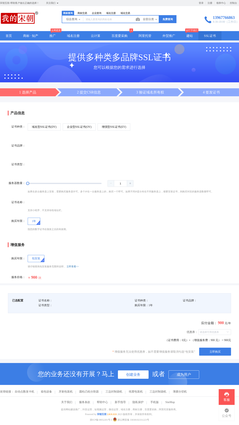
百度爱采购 (119, 35)
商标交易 (82, 13)
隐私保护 (138, 402)
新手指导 (120, 402)
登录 (201, 3)
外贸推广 (169, 35)
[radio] (44, 127)
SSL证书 (210, 35)
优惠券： (192, 332)
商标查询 (68, 13)
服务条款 (84, 402)
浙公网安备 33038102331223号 (131, 419)
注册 (210, 3)
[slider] (80, 183)
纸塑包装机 (136, 391)
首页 (9, 35)
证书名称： (18, 202)
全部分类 (150, 19)
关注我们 (52, 3)
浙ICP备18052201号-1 (101, 419)
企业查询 (96, 13)
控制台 (233, 3)
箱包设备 (46, 391)
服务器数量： (17, 183)
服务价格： (18, 277)
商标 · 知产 (30, 35)
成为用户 (184, 375)
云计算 (95, 35)
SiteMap (170, 402)
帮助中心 (102, 402)
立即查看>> (73, 266)
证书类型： (18, 164)
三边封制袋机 (114, 391)
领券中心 (221, 3)
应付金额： (209, 323)
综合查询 (73, 19)
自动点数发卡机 (24, 391)
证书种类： (18, 126)
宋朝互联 (102, 414)
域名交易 (125, 13)
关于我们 (66, 402)
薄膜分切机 (180, 391)
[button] (111, 183)
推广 (52, 35)
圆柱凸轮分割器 (89, 391)
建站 (189, 35)
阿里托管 (145, 35)
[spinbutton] (120, 183)
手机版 (154, 402)
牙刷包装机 (66, 391)
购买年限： (18, 220)
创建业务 (133, 375)
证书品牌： (18, 145)
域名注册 (111, 13)
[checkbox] (36, 258)
